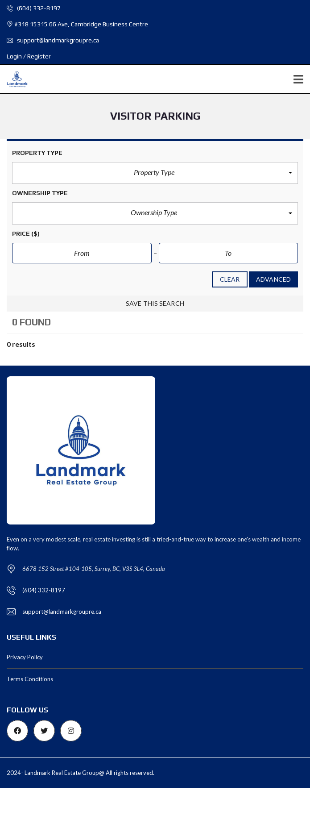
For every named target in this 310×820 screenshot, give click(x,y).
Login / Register (29, 56)
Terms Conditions (30, 679)
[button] (155, 173)
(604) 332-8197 (34, 8)
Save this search (155, 303)
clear (230, 279)
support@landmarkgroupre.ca (53, 40)
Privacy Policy (25, 657)
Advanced (273, 279)
